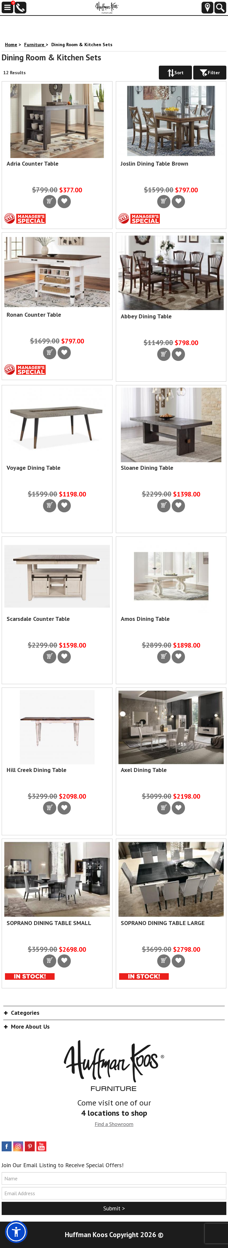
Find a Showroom (114, 1124)
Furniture (35, 45)
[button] (16, 1231)
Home (11, 45)
